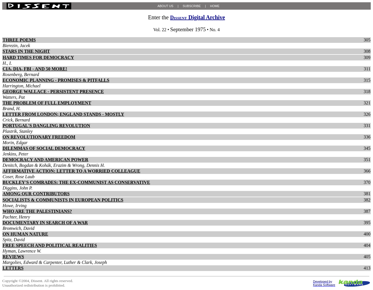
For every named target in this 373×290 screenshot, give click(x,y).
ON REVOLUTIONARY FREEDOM (39, 137)
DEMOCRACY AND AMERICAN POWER (45, 159)
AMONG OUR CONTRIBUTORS (36, 193)
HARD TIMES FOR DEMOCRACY (38, 57)
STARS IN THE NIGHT (26, 51)
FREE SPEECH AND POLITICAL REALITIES (50, 245)
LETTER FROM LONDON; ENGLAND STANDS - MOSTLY (63, 114)
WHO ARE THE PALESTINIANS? (37, 211)
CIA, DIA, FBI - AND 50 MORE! (35, 68)
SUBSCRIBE (192, 6)
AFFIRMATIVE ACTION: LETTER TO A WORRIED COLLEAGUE (71, 171)
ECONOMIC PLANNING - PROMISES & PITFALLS (56, 80)
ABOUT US (165, 6)
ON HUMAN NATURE (25, 234)
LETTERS (13, 268)
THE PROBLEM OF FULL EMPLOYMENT (47, 102)
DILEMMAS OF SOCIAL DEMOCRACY (44, 148)
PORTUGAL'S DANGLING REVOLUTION (46, 125)
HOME (214, 6)
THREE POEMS (19, 39)
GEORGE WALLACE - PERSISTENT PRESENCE (53, 91)
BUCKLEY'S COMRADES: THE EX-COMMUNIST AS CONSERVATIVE (76, 182)
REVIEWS (13, 256)
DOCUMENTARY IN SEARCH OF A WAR (45, 222)
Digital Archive (197, 17)
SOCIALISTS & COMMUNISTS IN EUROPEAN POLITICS (63, 199)
